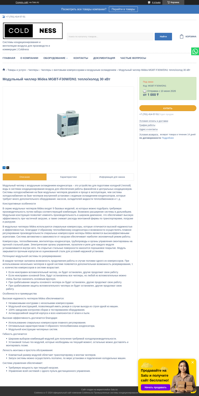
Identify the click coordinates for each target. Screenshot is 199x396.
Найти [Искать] (163, 36)
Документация (104, 58)
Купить (167, 108)
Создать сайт (22, 2)
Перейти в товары (123, 9)
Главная (9, 58)
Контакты (80, 58)
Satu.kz (114, 389)
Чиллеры (33, 70)
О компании (29, 58)
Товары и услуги (16, 70)
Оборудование (54, 58)
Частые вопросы (133, 58)
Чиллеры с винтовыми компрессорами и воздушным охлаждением (78, 70)
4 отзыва (156, 2)
